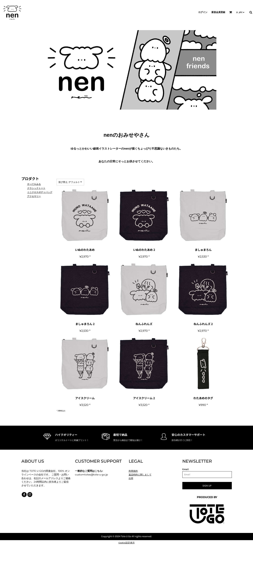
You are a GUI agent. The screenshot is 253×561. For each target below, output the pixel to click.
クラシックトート (36, 188)
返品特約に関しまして (140, 474)
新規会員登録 (218, 12)
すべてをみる (34, 184)
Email (185, 469)
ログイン (202, 12)
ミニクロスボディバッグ (39, 192)
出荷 (131, 478)
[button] (230, 12)
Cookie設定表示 (127, 542)
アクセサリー (34, 196)
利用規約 (133, 471)
